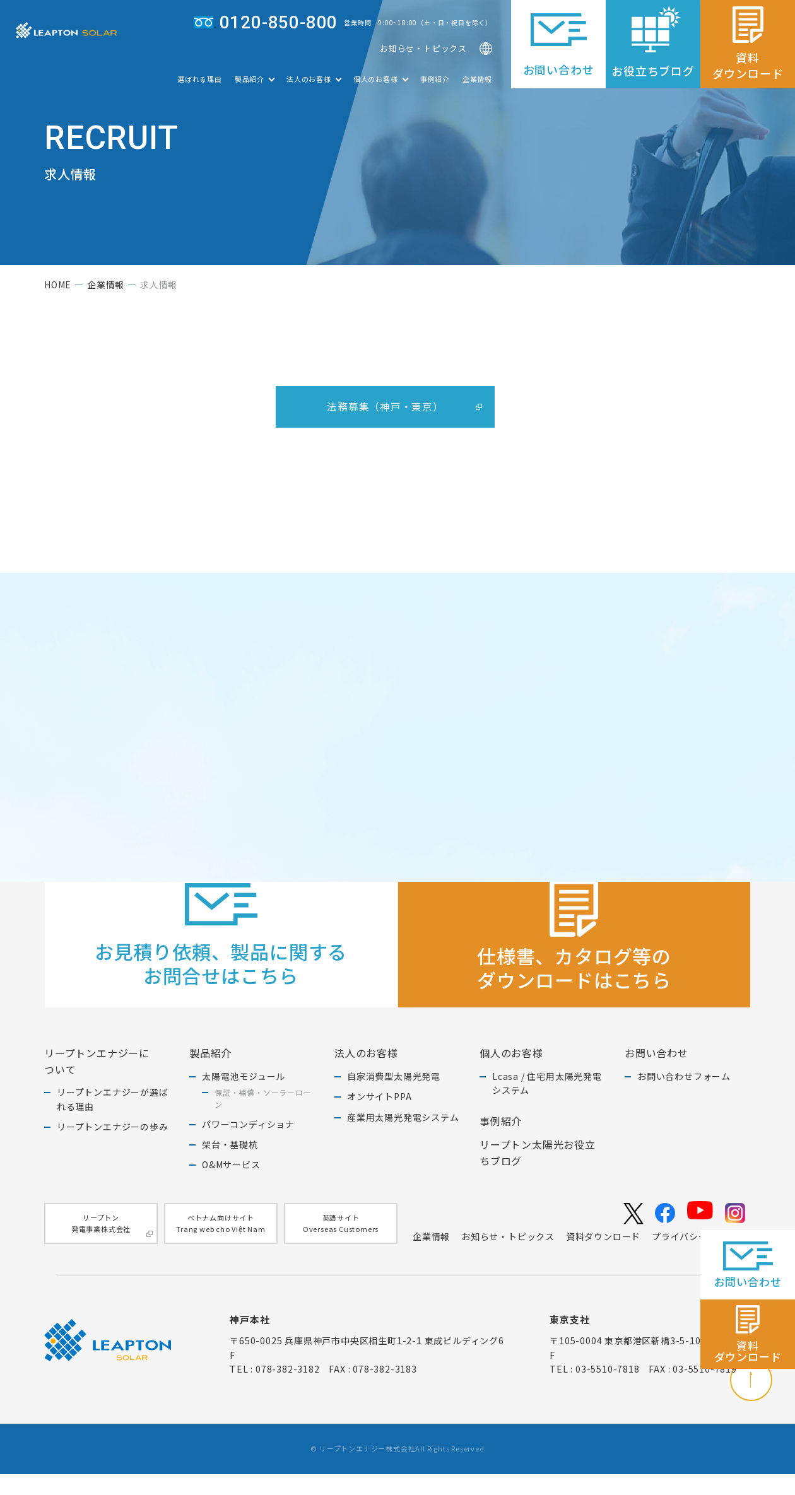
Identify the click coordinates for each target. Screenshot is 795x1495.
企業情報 (477, 85)
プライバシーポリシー (698, 1256)
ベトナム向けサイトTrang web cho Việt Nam (221, 1242)
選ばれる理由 (199, 85)
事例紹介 (435, 85)
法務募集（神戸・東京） (385, 412)
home (57, 290)
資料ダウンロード (603, 1256)
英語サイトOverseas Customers (341, 1242)
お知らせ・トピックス (423, 51)
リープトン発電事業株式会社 (112, 1244)
